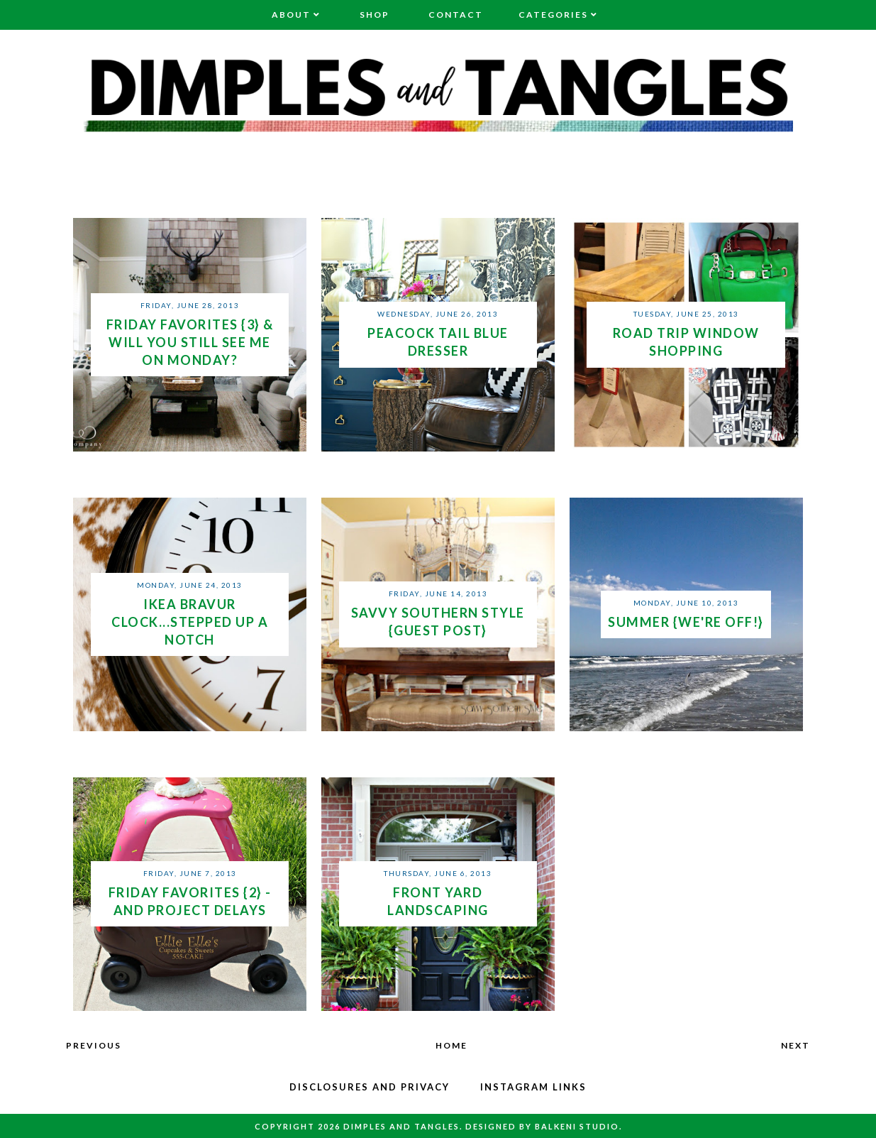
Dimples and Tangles (401, 1126)
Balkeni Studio (577, 1126)
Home (451, 1045)
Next (795, 1045)
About (291, 14)
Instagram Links (533, 1087)
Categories (553, 14)
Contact (455, 14)
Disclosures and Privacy (369, 1087)
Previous (93, 1045)
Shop (374, 14)
